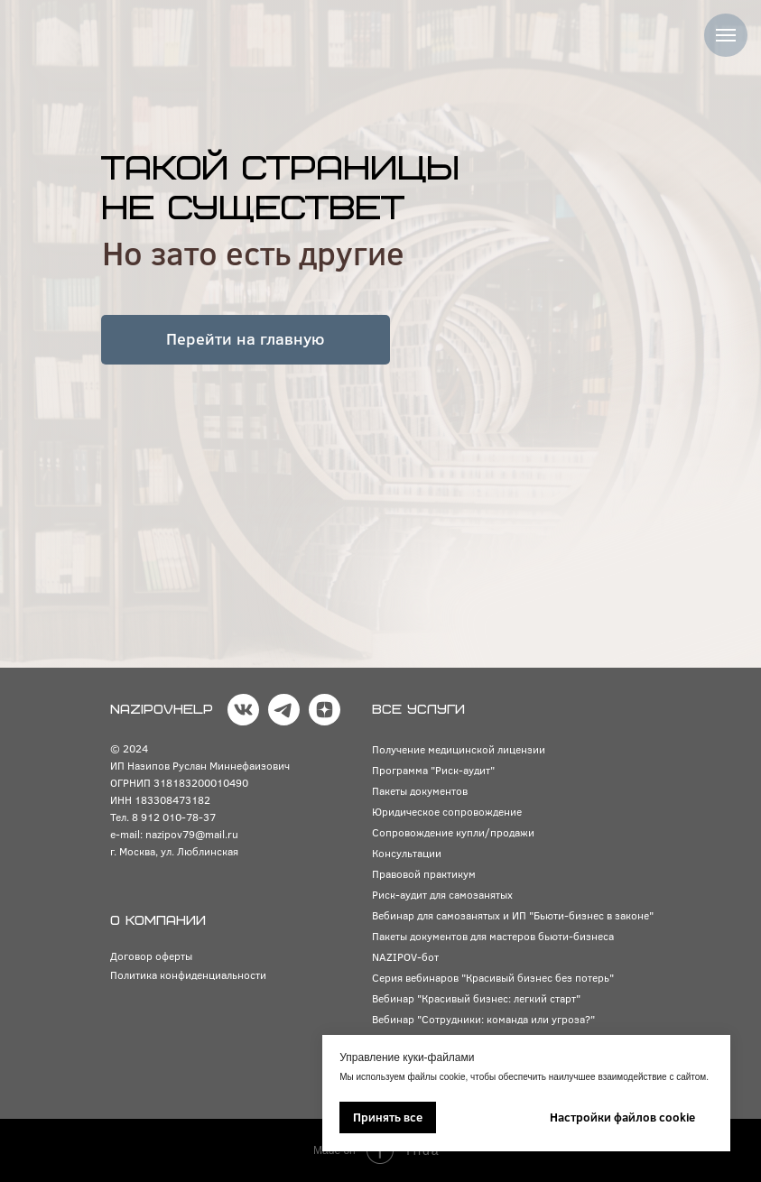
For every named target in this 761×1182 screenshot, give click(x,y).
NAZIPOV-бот (405, 956)
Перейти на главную (245, 338)
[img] (119, 31)
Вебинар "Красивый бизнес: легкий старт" (476, 998)
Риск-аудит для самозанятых (442, 894)
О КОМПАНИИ (158, 920)
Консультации (406, 852)
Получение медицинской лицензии (458, 749)
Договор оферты (151, 955)
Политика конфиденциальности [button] (188, 974)
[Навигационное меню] (726, 35)
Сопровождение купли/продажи (453, 832)
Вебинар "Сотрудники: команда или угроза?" (483, 1018)
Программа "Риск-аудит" (433, 769)
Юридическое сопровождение (447, 811)
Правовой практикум (424, 873)
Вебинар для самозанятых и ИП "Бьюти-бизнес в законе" (513, 915)
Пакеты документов (420, 790)
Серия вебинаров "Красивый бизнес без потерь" (493, 977)
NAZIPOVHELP (161, 709)
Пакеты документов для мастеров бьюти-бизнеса (493, 935)
